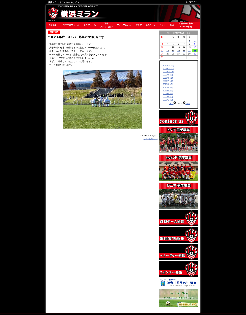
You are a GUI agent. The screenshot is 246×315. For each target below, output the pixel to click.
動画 (172, 25)
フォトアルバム (124, 25)
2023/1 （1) (168, 100)
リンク (163, 25)
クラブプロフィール (70, 25)
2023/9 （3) (168, 75)
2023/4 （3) (168, 90)
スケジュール (90, 25)
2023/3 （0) (168, 94)
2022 (171, 104)
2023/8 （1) (168, 78)
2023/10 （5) (168, 72)
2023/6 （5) (168, 84)
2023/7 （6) (168, 81)
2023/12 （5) (168, 65)
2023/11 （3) (168, 68)
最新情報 (52, 25)
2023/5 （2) (168, 87)
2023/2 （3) (168, 97)
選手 (106, 25)
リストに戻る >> (151, 139)
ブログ (139, 25)
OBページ (150, 25)
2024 (187, 104)
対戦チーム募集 (186, 25)
